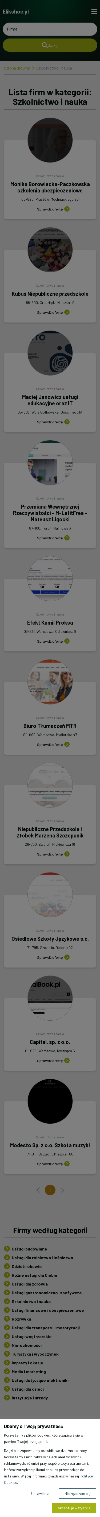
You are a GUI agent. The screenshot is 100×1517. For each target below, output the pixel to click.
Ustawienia (40, 1493)
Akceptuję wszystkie (74, 1508)
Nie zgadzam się (77, 1493)
